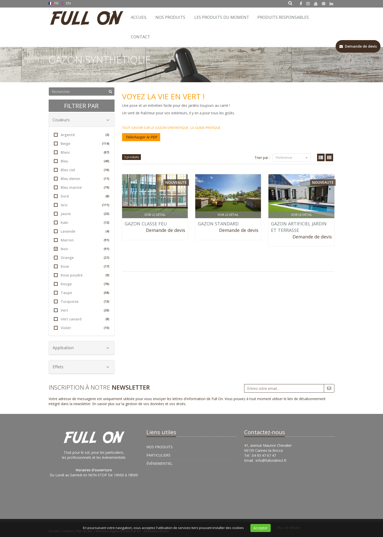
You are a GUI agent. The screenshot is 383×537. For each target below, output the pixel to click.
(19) (106, 187)
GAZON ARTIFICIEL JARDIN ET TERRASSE (299, 227)
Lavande (81, 231)
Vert (81, 310)
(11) (106, 178)
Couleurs (81, 120)
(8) (107, 196)
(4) (107, 231)
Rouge (81, 284)
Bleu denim (81, 178)
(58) (106, 293)
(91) (106, 240)
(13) (106, 301)
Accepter (260, 527)
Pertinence (292, 157)
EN (66, 3)
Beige (81, 143)
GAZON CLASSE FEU (146, 224)
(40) (106, 161)
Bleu (81, 161)
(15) (106, 328)
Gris (81, 205)
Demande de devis (165, 230)
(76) (106, 284)
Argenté (81, 135)
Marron (81, 240)
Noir (81, 249)
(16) (106, 170)
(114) (105, 143)
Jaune (81, 214)
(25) (106, 214)
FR (54, 3)
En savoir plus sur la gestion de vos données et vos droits (138, 403)
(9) (107, 275)
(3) (107, 135)
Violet (81, 328)
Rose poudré (81, 275)
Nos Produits (170, 17)
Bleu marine (81, 187)
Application (81, 347)
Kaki (81, 222)
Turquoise (81, 301)
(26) (106, 310)
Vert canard (81, 319)
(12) (106, 222)
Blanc (81, 152)
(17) (106, 266)
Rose (81, 266)
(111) (105, 205)
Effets (81, 367)
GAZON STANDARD (218, 224)
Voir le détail (154, 215)
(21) (106, 257)
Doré (81, 196)
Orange (81, 257)
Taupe (81, 293)
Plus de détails (288, 527)
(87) (106, 152)
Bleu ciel (81, 170)
